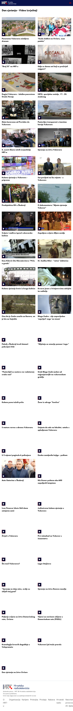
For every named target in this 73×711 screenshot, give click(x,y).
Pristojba (34, 699)
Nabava (51, 699)
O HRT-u (5, 702)
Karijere (25, 699)
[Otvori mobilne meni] (70, 3)
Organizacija (14, 699)
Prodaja (43, 699)
